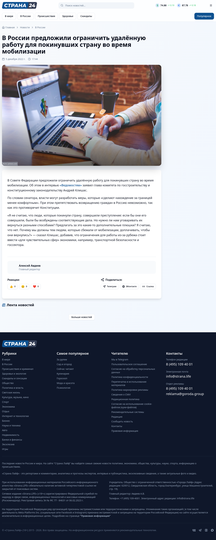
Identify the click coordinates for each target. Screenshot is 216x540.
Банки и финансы (12, 439)
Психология (63, 387)
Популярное (204, 16)
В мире (6, 359)
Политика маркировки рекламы (129, 389)
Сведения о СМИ (121, 394)
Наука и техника (11, 425)
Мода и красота (66, 383)
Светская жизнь (11, 392)
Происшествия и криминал (17, 368)
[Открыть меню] (211, 5)
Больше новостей (81, 317)
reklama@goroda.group (185, 394)
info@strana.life (178, 376)
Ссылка (148, 286)
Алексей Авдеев (29, 265)
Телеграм (109, 286)
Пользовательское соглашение (129, 364)
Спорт (5, 401)
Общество (8, 383)
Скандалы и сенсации (14, 378)
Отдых (5, 411)
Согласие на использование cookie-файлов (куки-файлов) (131, 405)
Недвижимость (10, 434)
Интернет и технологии (15, 416)
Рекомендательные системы (127, 412)
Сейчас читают (65, 368)
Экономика (8, 406)
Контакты (116, 426)
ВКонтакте (129, 286)
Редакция (116, 416)
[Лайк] (36, 286)
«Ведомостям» (71, 185)
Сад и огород (64, 364)
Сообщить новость (122, 421)
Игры (5, 449)
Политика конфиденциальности (129, 377)
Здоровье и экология (14, 373)
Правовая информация (124, 430)
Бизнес (6, 420)
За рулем (62, 359)
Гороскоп (62, 378)
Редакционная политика (125, 399)
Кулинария (63, 373)
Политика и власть (12, 387)
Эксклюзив (8, 444)
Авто (4, 430)
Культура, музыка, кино (15, 397)
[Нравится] (12, 286)
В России (40, 27)
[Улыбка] (24, 286)
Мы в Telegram (119, 359)
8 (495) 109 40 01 (179, 364)
